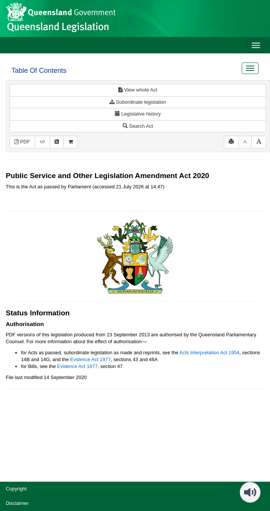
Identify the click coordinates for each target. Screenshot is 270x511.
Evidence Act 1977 (90, 359)
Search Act (138, 126)
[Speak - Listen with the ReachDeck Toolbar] (250, 492)
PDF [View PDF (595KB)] (22, 142)
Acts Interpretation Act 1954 (209, 352)
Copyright (16, 489)
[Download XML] (42, 142)
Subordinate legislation (138, 102)
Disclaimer (17, 503)
